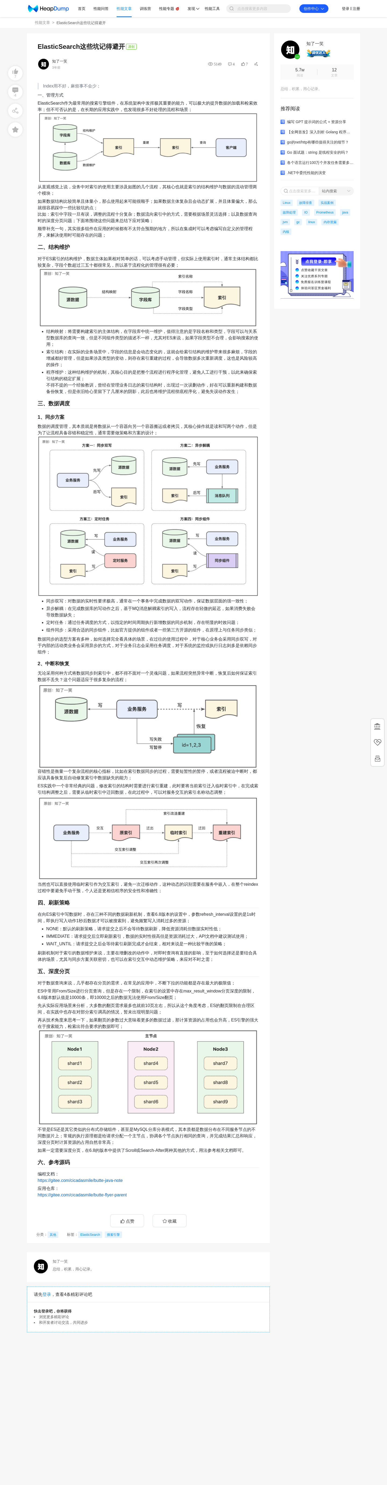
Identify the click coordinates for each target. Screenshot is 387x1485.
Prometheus (325, 212)
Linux (287, 203)
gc (298, 222)
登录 (46, 1294)
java (345, 212)
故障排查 (305, 203)
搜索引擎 (113, 1235)
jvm (285, 222)
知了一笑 (59, 61)
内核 (286, 232)
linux (311, 222)
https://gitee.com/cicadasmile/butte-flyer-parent (82, 1195)
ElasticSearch (90, 1235)
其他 (53, 1235)
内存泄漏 (330, 222)
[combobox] (336, 191)
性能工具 (212, 8)
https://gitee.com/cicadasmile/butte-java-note (80, 1180)
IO (306, 212)
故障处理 (289, 212)
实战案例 (327, 203)
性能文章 (42, 22)
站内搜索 (329, 191)
